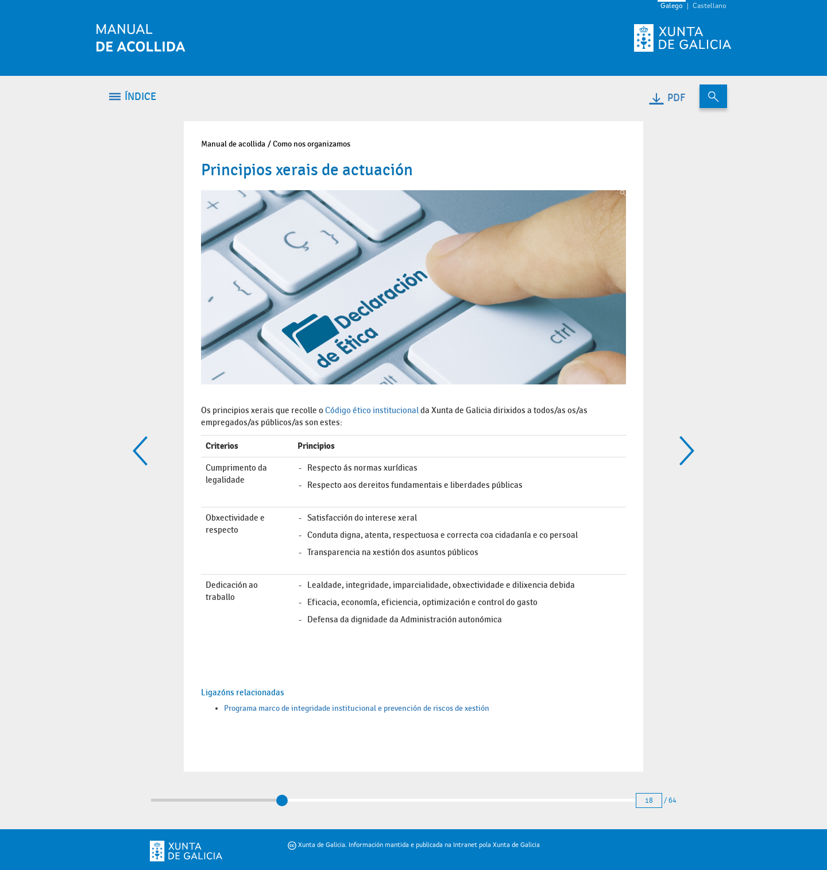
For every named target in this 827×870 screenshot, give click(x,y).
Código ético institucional (372, 410)
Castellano (709, 6)
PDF (666, 98)
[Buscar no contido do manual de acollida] (713, 96)
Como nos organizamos (311, 144)
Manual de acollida (233, 144)
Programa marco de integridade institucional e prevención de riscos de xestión (356, 708)
